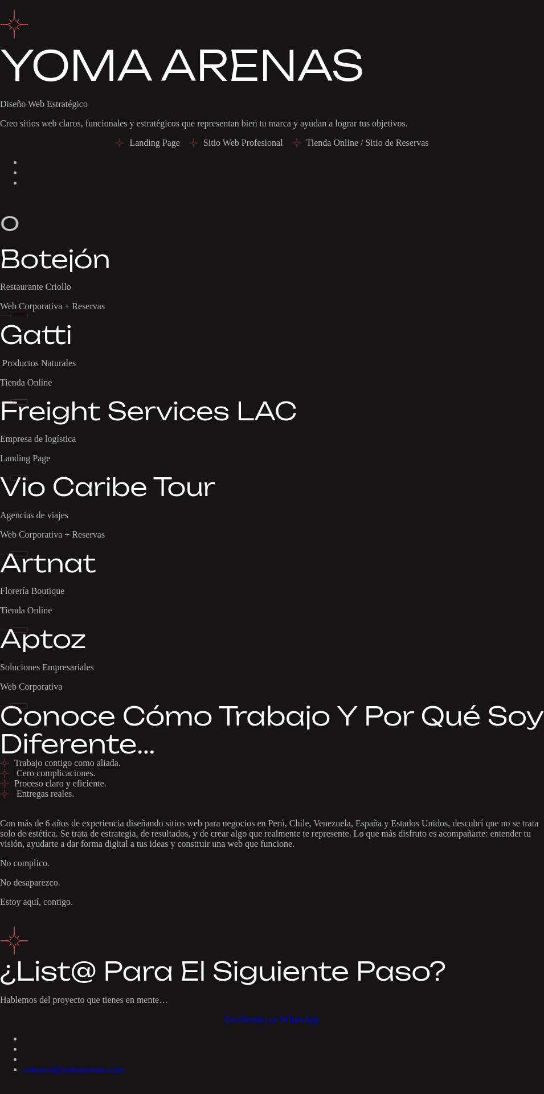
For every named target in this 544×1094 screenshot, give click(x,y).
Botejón (55, 259)
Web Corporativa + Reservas (52, 306)
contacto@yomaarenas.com (73, 1069)
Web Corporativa (31, 686)
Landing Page (25, 458)
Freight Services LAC (148, 411)
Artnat (48, 563)
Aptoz (43, 639)
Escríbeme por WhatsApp (272, 1019)
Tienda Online (26, 382)
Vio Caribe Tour (107, 487)
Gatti (36, 334)
